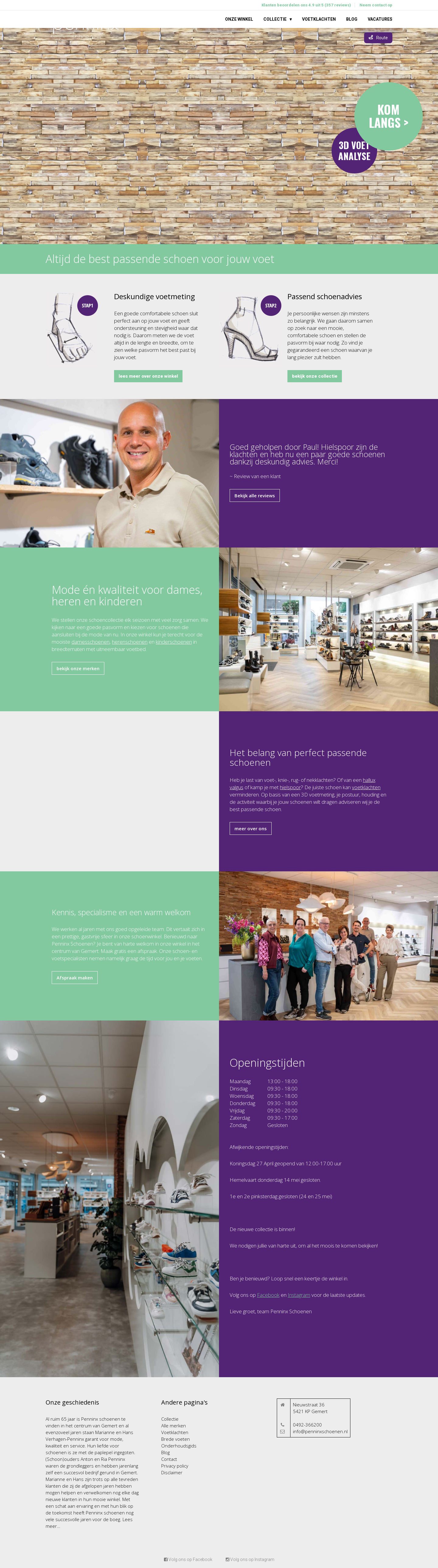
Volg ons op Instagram (250, 1559)
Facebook (268, 1294)
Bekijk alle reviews (255, 495)
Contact (169, 1459)
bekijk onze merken (78, 668)
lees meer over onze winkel (148, 376)
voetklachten (366, 787)
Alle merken (173, 1426)
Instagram (299, 1294)
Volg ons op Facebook (188, 1559)
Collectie (275, 19)
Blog (351, 19)
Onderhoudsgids (178, 1446)
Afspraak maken (75, 978)
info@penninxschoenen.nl (320, 1431)
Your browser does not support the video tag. (219, 136)
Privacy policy (174, 1466)
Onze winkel (239, 19)
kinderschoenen (174, 641)
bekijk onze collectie (314, 376)
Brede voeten (175, 1439)
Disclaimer (171, 1472)
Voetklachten (319, 19)
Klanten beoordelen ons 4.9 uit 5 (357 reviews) (306, 5)
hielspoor (290, 787)
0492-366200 (307, 1425)
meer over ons (251, 828)
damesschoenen (90, 641)
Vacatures (380, 19)
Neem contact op (376, 5)
